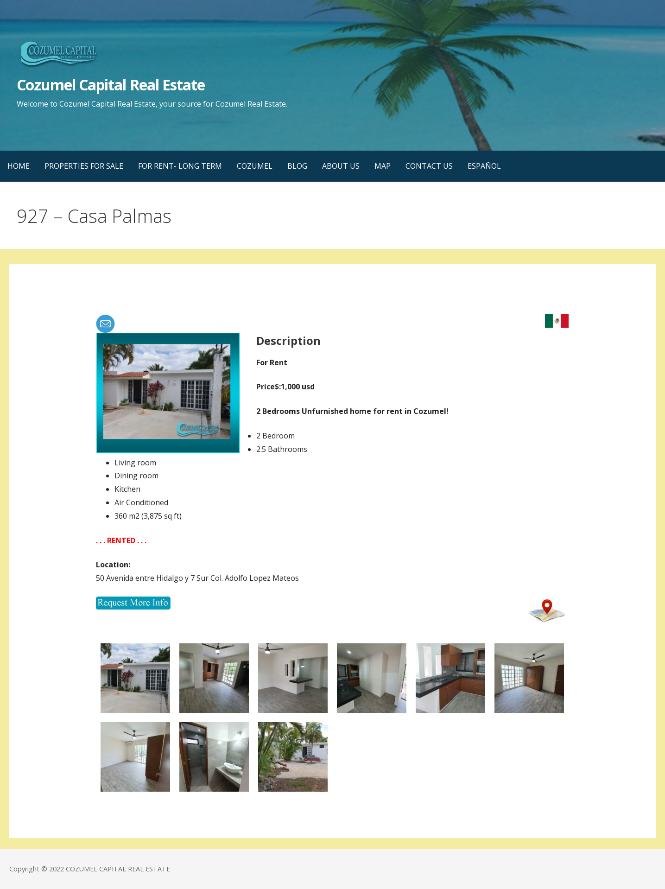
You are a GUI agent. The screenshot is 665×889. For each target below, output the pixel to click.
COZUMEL (254, 166)
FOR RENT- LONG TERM (180, 166)
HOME (18, 166)
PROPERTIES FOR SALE (83, 166)
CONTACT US (429, 166)
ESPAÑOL (484, 166)
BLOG (297, 166)
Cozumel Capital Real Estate (111, 85)
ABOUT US (341, 166)
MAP (382, 166)
